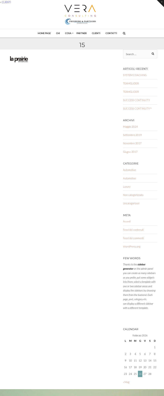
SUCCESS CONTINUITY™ (137, 108)
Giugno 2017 (130, 151)
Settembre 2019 (132, 134)
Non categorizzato (133, 194)
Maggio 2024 (130, 126)
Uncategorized (131, 203)
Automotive (129, 169)
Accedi (127, 221)
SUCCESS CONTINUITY (136, 100)
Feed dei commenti (133, 238)
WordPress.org (131, 246)
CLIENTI (6, 2)
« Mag (126, 382)
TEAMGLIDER (131, 83)
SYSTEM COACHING (135, 75)
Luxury (126, 186)
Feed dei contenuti (133, 229)
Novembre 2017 (132, 143)
